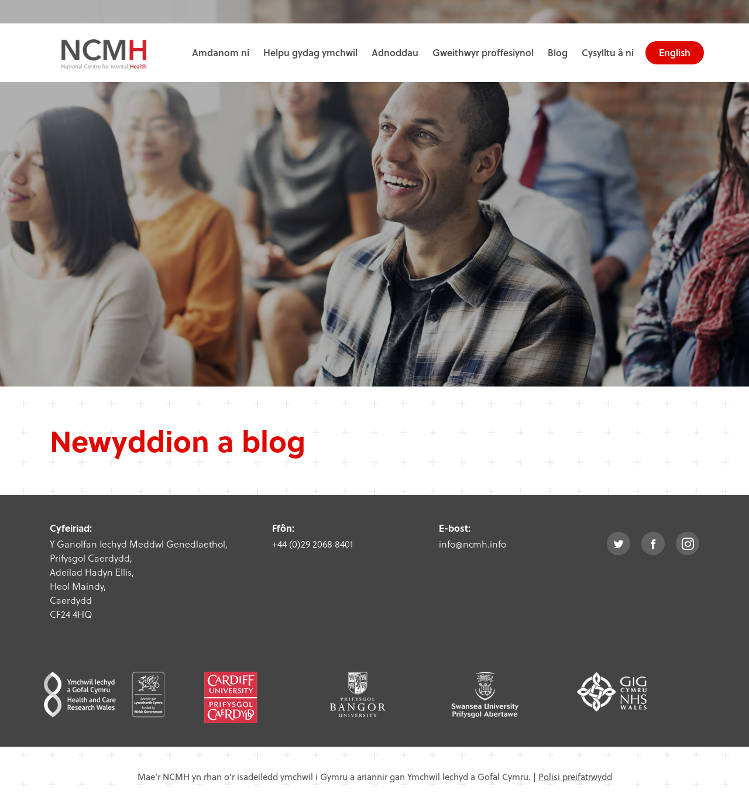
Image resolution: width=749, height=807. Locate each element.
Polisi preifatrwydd (575, 776)
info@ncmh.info (472, 543)
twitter (618, 543)
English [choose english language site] (674, 52)
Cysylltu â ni (608, 52)
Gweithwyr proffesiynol (483, 52)
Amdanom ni (220, 52)
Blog (558, 52)
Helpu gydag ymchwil (310, 52)
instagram (687, 543)
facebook (653, 543)
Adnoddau (395, 52)
